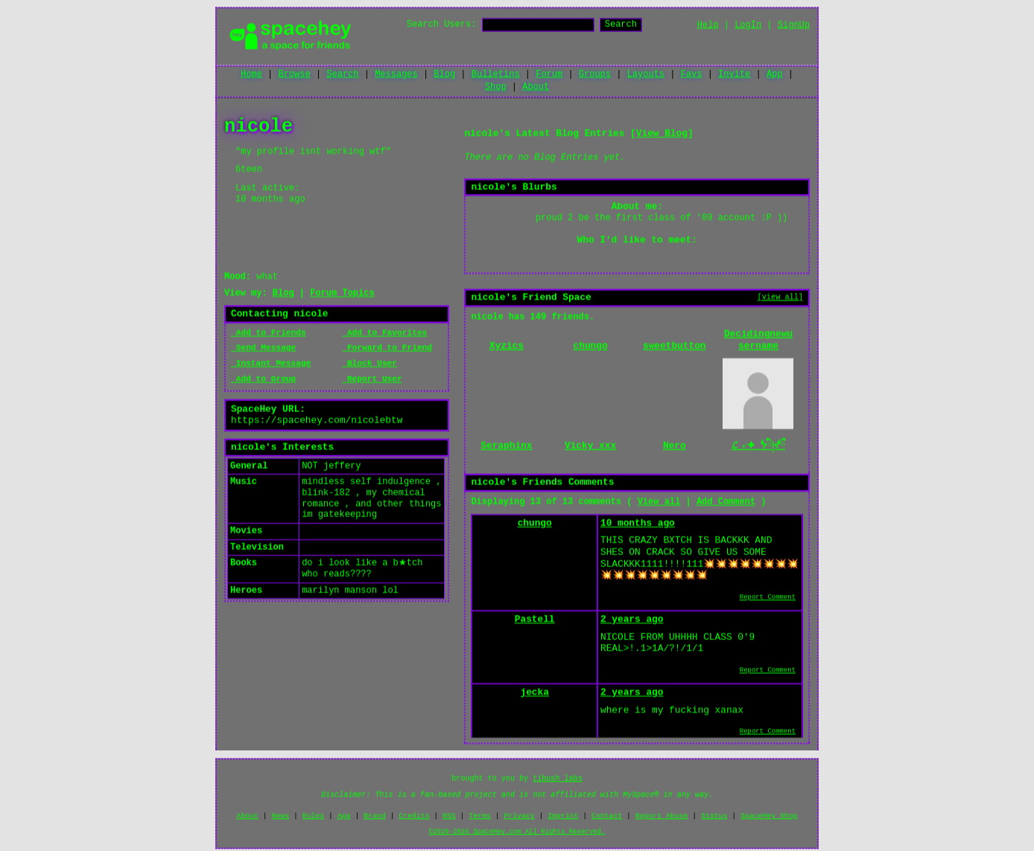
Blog (444, 74)
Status (714, 816)
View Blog (662, 134)
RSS (449, 816)
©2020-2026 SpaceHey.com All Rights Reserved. (517, 832)
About (535, 87)
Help (708, 25)
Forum (549, 74)
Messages (396, 74)
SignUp (794, 25)
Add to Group (263, 380)
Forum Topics (342, 294)
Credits (414, 816)
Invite (734, 74)
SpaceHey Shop (768, 816)
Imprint (563, 816)
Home (251, 74)
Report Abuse (661, 816)
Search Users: (442, 24)
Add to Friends (268, 333)
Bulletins (496, 74)
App (775, 74)
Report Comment (768, 598)
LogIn (748, 25)
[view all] (780, 298)
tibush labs (558, 779)
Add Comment (726, 503)
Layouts (646, 74)
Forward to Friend (387, 348)
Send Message (263, 348)
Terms (479, 816)
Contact (606, 816)
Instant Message (271, 364)
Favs (691, 74)
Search (621, 24)
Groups (595, 74)
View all (659, 503)
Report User (372, 380)
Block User (369, 364)
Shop (496, 87)
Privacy (519, 816)
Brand (374, 816)
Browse (294, 74)
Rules (313, 816)
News (281, 816)
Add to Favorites (384, 333)
